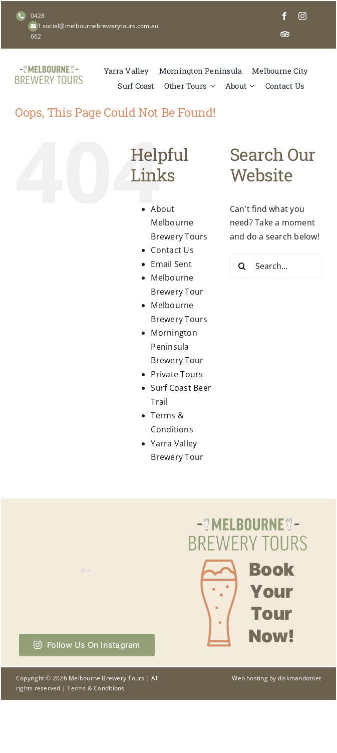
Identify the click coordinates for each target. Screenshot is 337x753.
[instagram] (302, 16)
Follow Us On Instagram (87, 645)
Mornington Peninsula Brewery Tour (177, 346)
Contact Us (172, 250)
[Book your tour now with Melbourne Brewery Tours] (247, 517)
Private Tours (177, 374)
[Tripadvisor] (284, 34)
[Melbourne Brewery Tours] (49, 69)
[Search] (242, 266)
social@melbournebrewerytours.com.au (100, 26)
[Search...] (276, 266)
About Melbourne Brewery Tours (179, 222)
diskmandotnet (299, 678)
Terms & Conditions (95, 688)
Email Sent (171, 264)
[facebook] (284, 16)
